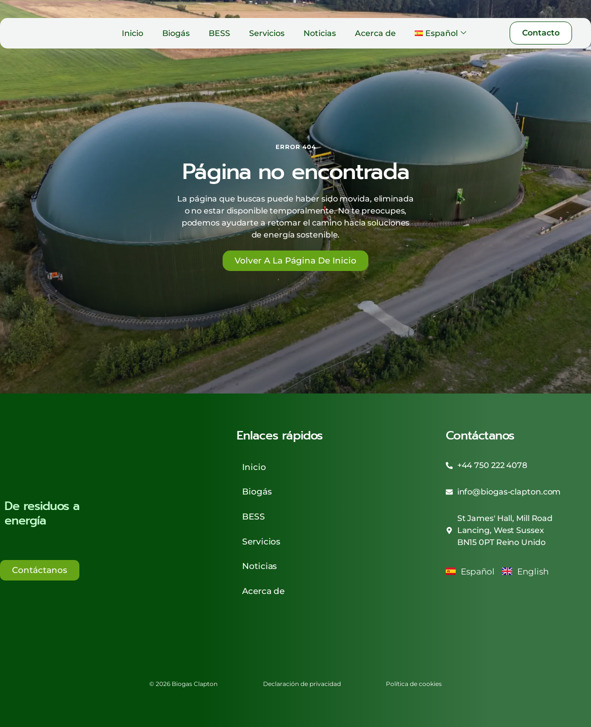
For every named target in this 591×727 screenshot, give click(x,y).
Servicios (267, 33)
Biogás (176, 33)
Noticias (319, 33)
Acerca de (375, 33)
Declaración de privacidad (302, 661)
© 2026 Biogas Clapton (169, 661)
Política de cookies (429, 661)
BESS (219, 33)
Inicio (132, 33)
